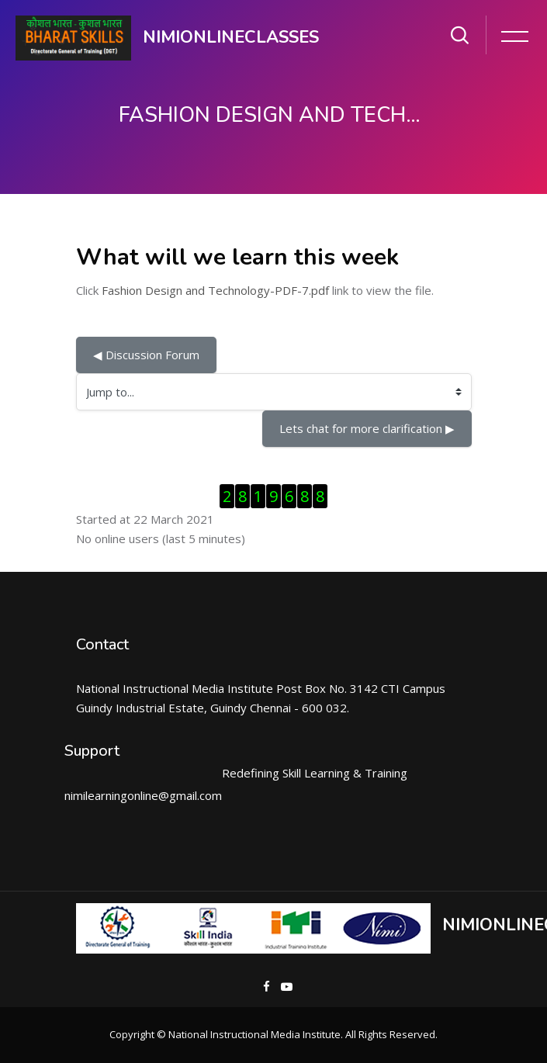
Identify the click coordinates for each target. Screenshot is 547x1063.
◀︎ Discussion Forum (146, 354)
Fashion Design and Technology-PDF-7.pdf (215, 290)
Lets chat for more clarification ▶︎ (367, 428)
